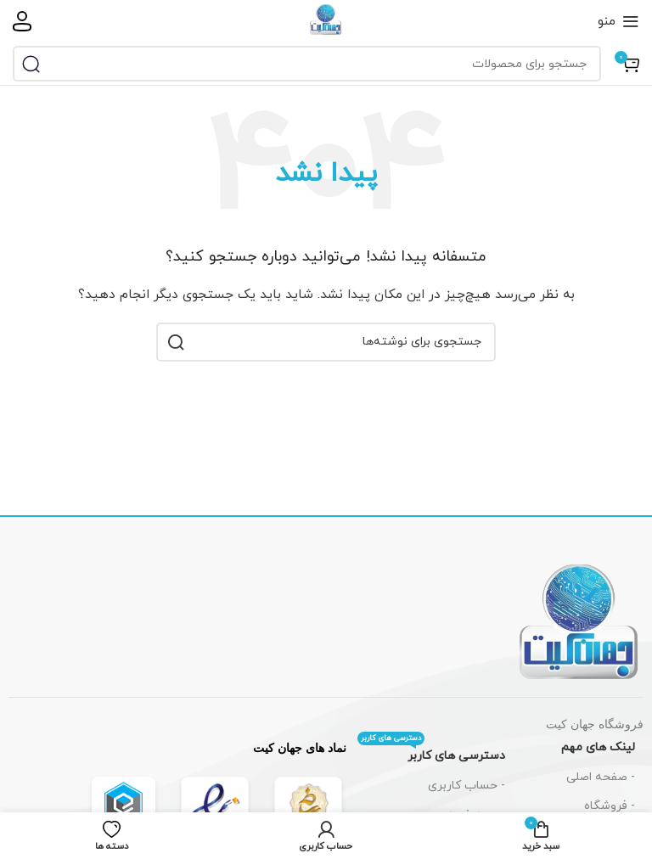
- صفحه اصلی (600, 777)
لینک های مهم (598, 747)
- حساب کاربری (466, 786)
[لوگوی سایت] (326, 20)
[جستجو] (307, 63)
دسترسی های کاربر (431, 753)
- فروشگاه (609, 806)
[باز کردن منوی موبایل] (618, 21)
